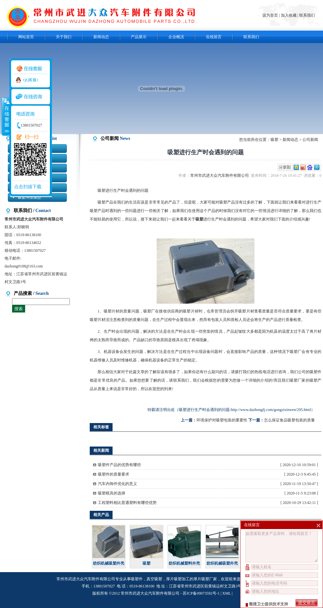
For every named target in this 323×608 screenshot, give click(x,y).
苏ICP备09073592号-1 (201, 593)
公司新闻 (310, 139)
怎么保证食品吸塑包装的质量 (289, 420)
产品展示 (138, 37)
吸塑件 (137, 579)
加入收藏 (289, 15)
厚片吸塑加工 (178, 579)
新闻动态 (101, 37)
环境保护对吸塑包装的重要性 (221, 420)
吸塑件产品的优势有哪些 (119, 465)
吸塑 (274, 139)
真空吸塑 (154, 579)
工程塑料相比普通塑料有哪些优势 (127, 502)
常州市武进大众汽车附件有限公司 (220, 175)
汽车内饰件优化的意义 (117, 483)
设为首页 (270, 15)
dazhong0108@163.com (24, 266)
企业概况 (176, 37)
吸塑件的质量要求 (113, 474)
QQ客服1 (30, 80)
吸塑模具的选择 (111, 493)
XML (226, 593)
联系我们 (307, 15)
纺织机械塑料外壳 (184, 563)
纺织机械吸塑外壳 (108, 563)
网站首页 (26, 37)
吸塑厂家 (298, 380)
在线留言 (214, 37)
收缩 (5, 116)
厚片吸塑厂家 (205, 579)
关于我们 (63, 37)
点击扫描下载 (27, 186)
